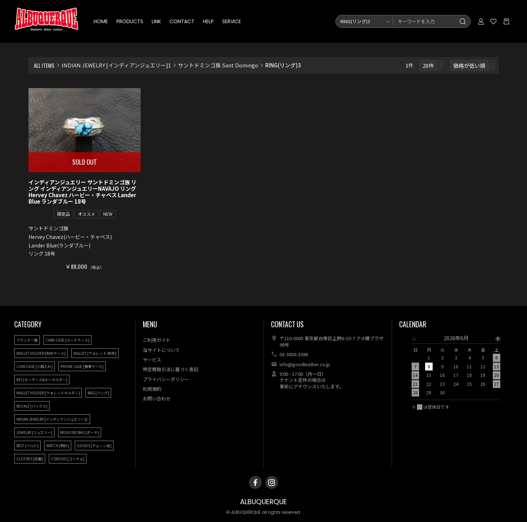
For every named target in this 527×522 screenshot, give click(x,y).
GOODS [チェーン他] (94, 445)
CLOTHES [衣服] (29, 458)
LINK (156, 21)
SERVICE (231, 21)
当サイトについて (161, 350)
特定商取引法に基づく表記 (170, 369)
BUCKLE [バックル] (31, 406)
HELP (208, 21)
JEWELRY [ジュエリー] (34, 432)
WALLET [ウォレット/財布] (94, 353)
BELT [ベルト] (27, 445)
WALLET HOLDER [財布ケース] (41, 353)
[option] (456, 367)
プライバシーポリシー (166, 379)
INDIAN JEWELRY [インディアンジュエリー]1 (116, 65)
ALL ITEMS (44, 65)
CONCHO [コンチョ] (67, 458)
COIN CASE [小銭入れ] (34, 366)
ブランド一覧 (27, 340)
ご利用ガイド (157, 340)
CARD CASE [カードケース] (67, 340)
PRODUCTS (129, 21)
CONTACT (181, 21)
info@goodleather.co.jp (305, 364)
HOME (101, 21)
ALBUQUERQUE (263, 502)
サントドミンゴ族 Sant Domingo (218, 65)
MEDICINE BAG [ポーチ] (79, 432)
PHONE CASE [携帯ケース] (82, 366)
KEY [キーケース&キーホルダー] (41, 379)
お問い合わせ (157, 398)
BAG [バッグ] (98, 392)
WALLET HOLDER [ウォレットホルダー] (48, 392)
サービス (152, 359)
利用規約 (152, 388)
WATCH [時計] (57, 445)
